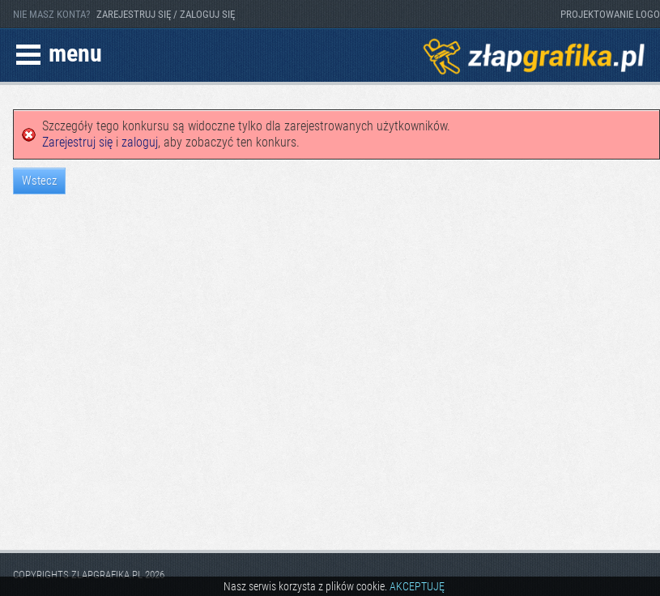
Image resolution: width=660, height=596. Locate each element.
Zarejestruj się (77, 142)
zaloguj (139, 142)
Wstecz (39, 180)
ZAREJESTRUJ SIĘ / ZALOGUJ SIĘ (165, 14)
